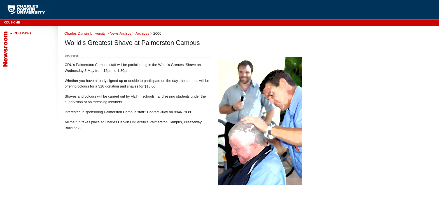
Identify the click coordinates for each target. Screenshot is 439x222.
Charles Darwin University (85, 33)
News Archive (121, 33)
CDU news (22, 33)
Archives (142, 33)
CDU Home (12, 22)
